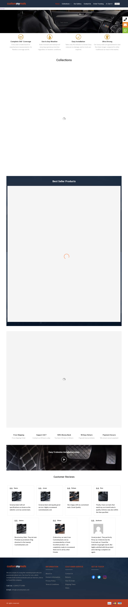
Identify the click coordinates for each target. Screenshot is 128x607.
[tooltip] (125, 19)
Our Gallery (77, 4)
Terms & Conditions (52, 584)
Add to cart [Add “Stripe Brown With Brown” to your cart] (64, 315)
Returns (68, 577)
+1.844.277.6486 (19, 585)
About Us (49, 573)
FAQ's (67, 588)
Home (57, 4)
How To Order (70, 581)
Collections (66, 4)
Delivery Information (53, 577)
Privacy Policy (51, 581)
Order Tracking (98, 4)
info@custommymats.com (20, 590)
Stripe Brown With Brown (64, 302)
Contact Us (87, 4)
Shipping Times (70, 584)
